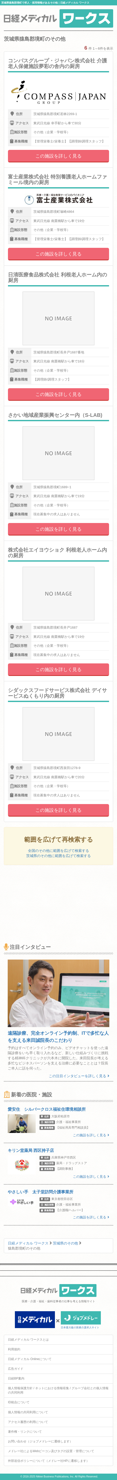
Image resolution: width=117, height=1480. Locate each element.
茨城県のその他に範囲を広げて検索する (58, 856)
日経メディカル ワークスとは (28, 1339)
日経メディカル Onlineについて (30, 1359)
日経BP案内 (16, 1378)
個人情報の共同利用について (28, 1412)
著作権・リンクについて (25, 1431)
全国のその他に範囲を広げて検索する (58, 851)
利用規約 (14, 1349)
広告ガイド (15, 1369)
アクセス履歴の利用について (28, 1422)
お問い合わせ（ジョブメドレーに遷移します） (40, 1441)
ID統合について (19, 1402)
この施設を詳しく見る (58, 156)
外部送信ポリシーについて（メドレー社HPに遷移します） (48, 1461)
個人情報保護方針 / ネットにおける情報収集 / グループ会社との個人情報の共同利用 (58, 1390)
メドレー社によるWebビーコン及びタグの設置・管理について (51, 1451)
